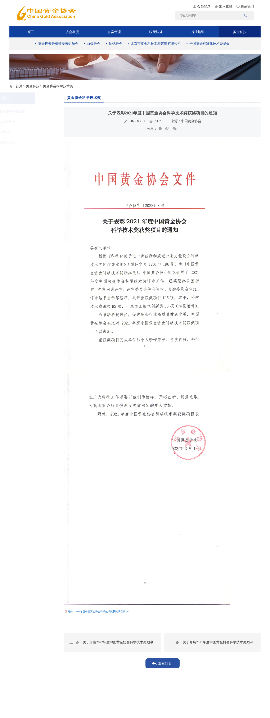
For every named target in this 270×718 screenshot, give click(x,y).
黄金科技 (239, 32)
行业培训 (197, 32)
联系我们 (247, 6)
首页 (30, 32)
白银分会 (93, 43)
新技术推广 (26, 132)
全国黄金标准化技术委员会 (209, 43)
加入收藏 (225, 6)
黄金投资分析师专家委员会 (58, 43)
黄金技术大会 (28, 142)
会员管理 (114, 32)
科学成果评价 (28, 122)
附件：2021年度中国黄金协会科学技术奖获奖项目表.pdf (98, 611)
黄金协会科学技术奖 (33, 111)
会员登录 (204, 6)
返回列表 (164, 663)
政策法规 (156, 32)
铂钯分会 (115, 43)
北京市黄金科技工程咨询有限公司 (156, 43)
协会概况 (72, 32)
